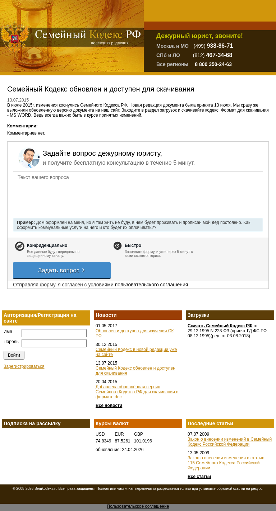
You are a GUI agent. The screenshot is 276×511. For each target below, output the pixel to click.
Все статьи (199, 476)
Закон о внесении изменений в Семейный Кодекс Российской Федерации (230, 442)
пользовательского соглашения (151, 284)
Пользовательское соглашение (138, 506)
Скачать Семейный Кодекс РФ (220, 325)
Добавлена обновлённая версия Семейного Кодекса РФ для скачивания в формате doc (137, 391)
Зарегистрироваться (24, 366)
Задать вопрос (62, 270)
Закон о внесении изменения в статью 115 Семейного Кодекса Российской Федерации (226, 462)
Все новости (109, 405)
